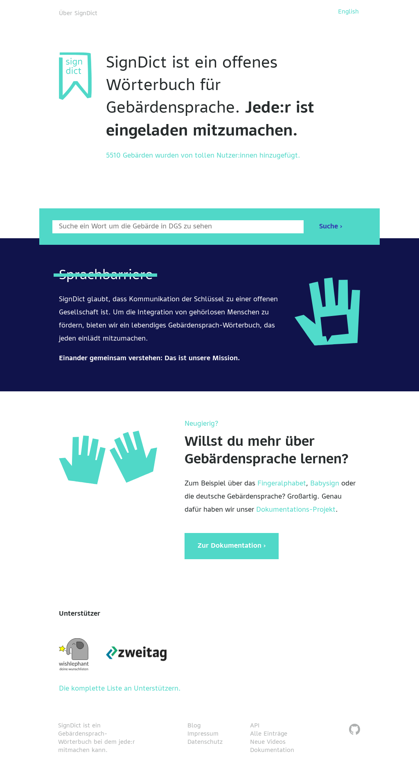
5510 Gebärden (129, 155)
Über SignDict (78, 13)
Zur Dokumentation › (232, 546)
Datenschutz (205, 742)
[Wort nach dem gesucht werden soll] (178, 226)
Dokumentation (272, 750)
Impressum (203, 734)
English (348, 12)
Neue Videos (268, 742)
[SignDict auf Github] (354, 730)
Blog (193, 726)
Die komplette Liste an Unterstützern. (120, 688)
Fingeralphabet (281, 483)
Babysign (324, 483)
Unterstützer (79, 614)
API (254, 726)
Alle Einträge (268, 734)
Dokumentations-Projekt (296, 510)
